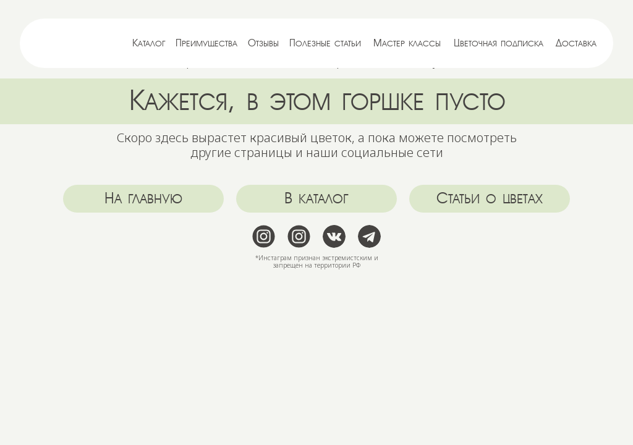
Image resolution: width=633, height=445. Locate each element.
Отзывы (263, 43)
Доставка (576, 43)
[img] (69, 43)
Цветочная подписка (498, 43)
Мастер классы (407, 43)
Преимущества (206, 43)
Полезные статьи (325, 43)
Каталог (149, 43)
